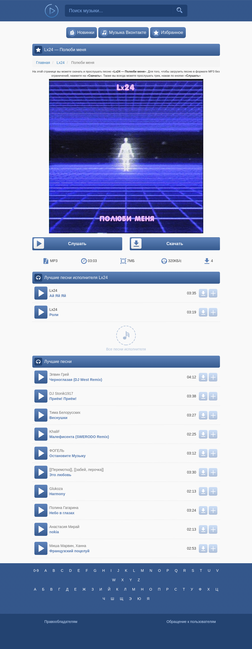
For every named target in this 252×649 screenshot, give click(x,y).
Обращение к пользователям (191, 622)
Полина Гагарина (64, 508)
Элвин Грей (59, 374)
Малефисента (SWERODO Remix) (79, 437)
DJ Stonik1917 (61, 393)
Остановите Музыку (68, 456)
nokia (54, 532)
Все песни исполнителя (126, 338)
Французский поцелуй (70, 551)
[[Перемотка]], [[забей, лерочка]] (77, 470)
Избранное (167, 33)
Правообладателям (60, 622)
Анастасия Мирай (64, 527)
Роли (54, 315)
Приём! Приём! (63, 399)
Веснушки (58, 418)
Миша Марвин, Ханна (68, 546)
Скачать (156, 244)
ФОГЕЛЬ (57, 450)
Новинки (81, 33)
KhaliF (55, 431)
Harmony (57, 494)
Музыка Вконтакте (123, 33)
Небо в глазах (62, 513)
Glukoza (56, 489)
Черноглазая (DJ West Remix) (76, 380)
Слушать (60, 244)
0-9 (36, 570)
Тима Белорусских (65, 412)
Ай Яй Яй (58, 296)
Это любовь (60, 475)
